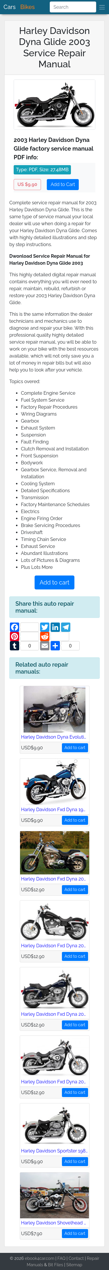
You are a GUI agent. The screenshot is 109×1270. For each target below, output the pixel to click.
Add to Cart (63, 184)
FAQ (62, 1258)
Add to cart (54, 582)
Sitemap (74, 1264)
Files (58, 1264)
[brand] (102, 7)
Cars (9, 6)
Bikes (27, 6)
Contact (76, 1258)
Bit (50, 1264)
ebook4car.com (39, 1258)
